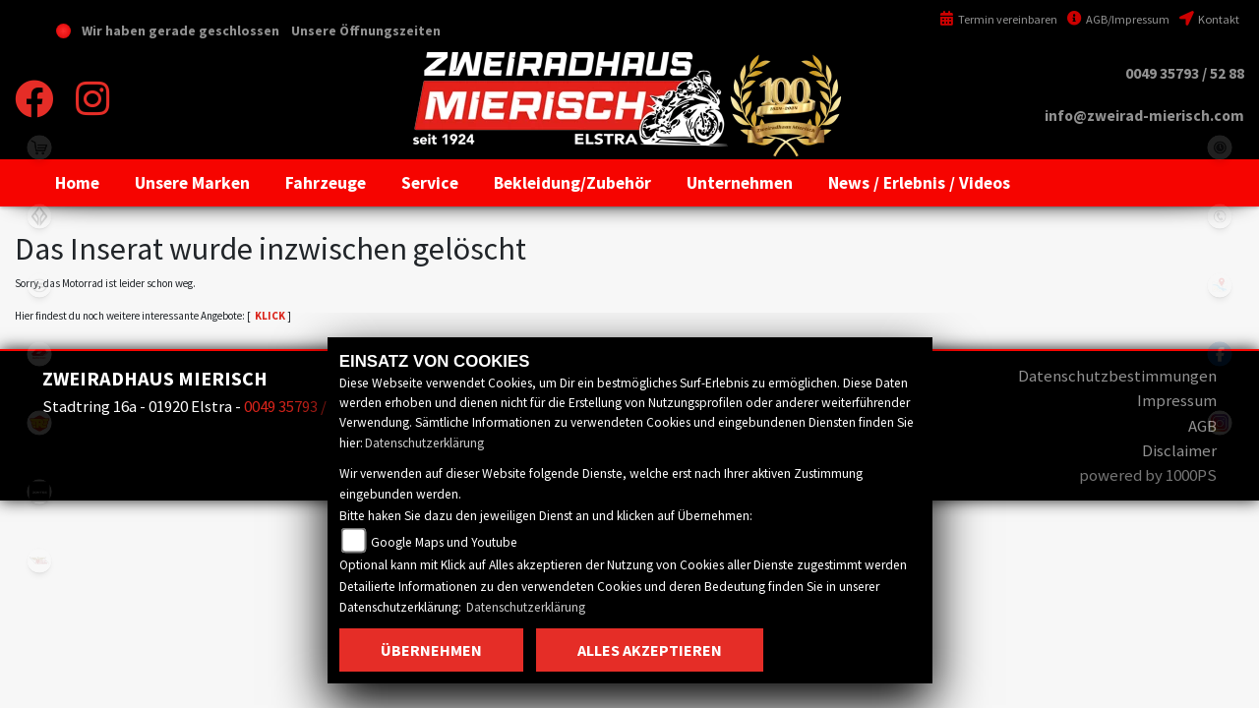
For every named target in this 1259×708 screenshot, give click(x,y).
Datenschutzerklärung (424, 443)
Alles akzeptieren (649, 650)
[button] (192, 183)
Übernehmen (431, 650)
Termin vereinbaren (998, 19)
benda (39, 216)
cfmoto (39, 285)
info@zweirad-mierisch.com (1144, 115)
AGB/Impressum (1118, 19)
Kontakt (1209, 19)
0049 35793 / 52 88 (1184, 73)
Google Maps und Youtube (444, 542)
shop (39, 147)
